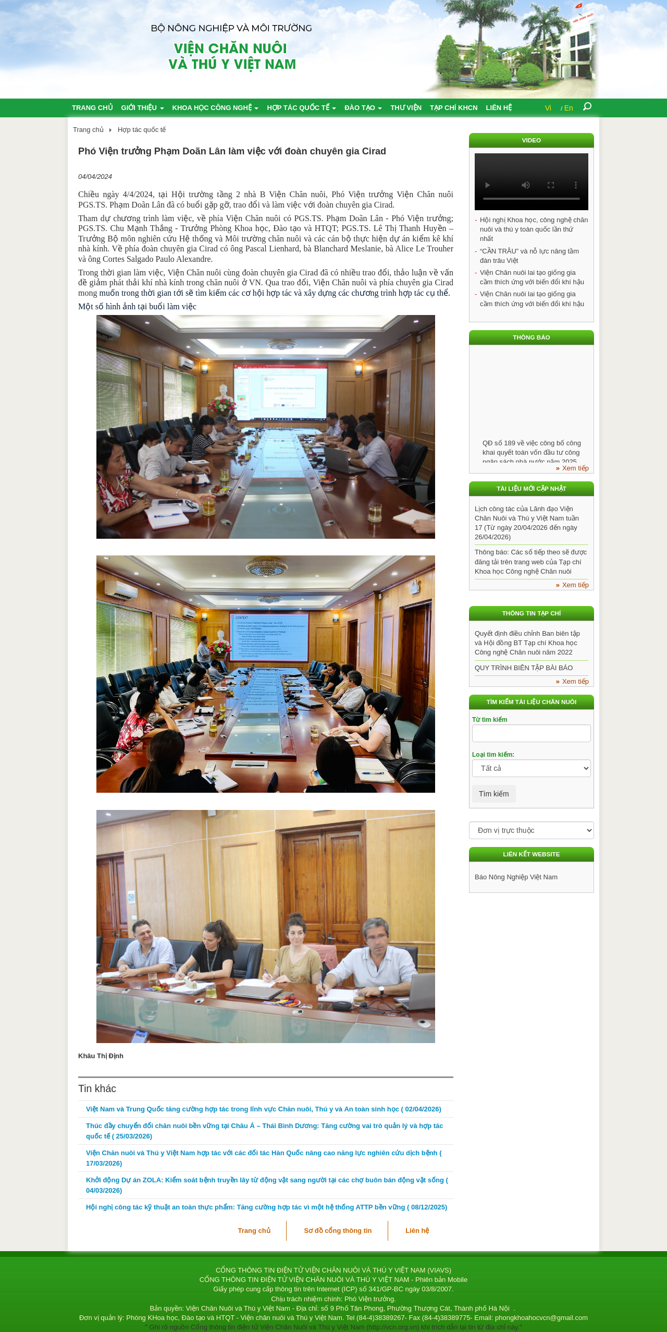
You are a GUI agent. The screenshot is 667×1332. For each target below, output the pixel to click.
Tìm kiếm (494, 794)
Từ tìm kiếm (490, 719)
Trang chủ (92, 108)
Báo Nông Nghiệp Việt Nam (516, 877)
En (568, 108)
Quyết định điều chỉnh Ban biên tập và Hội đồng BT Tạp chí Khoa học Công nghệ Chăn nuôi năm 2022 (527, 642)
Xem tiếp (575, 468)
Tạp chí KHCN (454, 108)
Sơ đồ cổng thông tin (338, 1230)
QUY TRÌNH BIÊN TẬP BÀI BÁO (524, 668)
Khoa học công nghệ (215, 108)
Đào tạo (363, 108)
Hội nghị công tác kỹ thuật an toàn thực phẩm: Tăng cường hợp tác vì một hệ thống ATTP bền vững (266, 1207)
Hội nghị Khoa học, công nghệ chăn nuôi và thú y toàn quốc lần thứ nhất (534, 229)
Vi (548, 108)
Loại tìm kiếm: (493, 754)
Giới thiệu (142, 108)
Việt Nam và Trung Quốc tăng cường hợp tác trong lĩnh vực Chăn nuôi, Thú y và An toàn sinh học (263, 1109)
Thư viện (406, 108)
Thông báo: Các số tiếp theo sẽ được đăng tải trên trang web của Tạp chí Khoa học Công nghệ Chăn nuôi (531, 561)
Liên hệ (499, 108)
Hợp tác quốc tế (301, 108)
